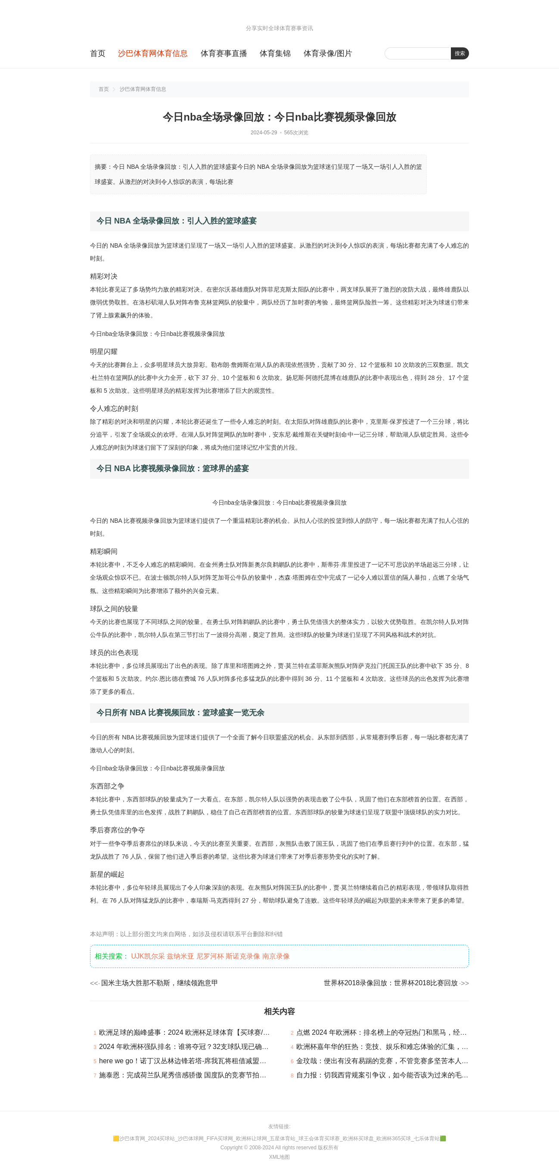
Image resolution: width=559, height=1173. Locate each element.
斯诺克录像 (243, 956)
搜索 (460, 53)
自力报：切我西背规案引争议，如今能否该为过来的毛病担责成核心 (399, 1075)
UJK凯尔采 (148, 956)
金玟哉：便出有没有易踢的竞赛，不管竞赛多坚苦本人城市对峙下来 (399, 1060)
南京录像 (276, 956)
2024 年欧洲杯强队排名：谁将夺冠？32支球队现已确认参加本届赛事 (204, 1046)
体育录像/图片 (328, 53)
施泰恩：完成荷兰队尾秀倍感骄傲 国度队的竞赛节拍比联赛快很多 (200, 1075)
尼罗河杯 (210, 956)
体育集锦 (275, 53)
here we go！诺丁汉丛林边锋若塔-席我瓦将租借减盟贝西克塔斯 (196, 1060)
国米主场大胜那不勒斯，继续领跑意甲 (159, 983)
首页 (98, 53)
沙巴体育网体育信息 (153, 53)
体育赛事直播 (224, 53)
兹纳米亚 (180, 956)
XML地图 (279, 1157)
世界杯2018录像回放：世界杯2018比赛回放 (391, 983)
